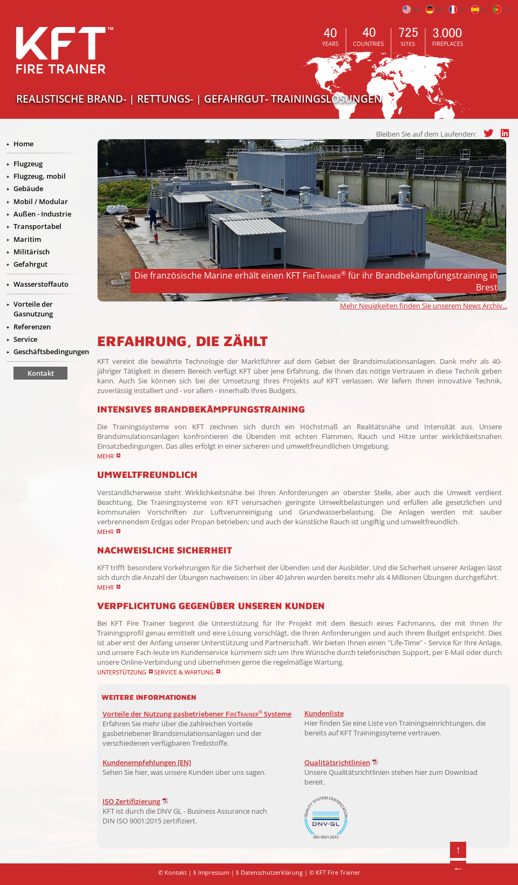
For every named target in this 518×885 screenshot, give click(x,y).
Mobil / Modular (40, 201)
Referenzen (32, 327)
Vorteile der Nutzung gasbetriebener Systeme (197, 714)
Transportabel (37, 226)
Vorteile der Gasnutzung (33, 309)
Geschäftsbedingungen (51, 351)
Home (23, 143)
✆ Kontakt (172, 872)
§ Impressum (211, 872)
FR (457, 9)
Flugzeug (28, 163)
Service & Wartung (184, 672)
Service (25, 339)
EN (411, 9)
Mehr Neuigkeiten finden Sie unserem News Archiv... (423, 305)
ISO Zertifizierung (131, 801)
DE (434, 9)
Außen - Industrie (42, 214)
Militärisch (31, 251)
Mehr (105, 456)
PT (501, 9)
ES (479, 9)
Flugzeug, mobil (39, 176)
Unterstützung (121, 672)
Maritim (27, 239)
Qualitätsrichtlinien (337, 762)
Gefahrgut (30, 264)
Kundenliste (324, 713)
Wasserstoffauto (41, 284)
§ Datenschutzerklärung (269, 872)
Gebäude (28, 188)
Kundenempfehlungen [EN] (147, 762)
